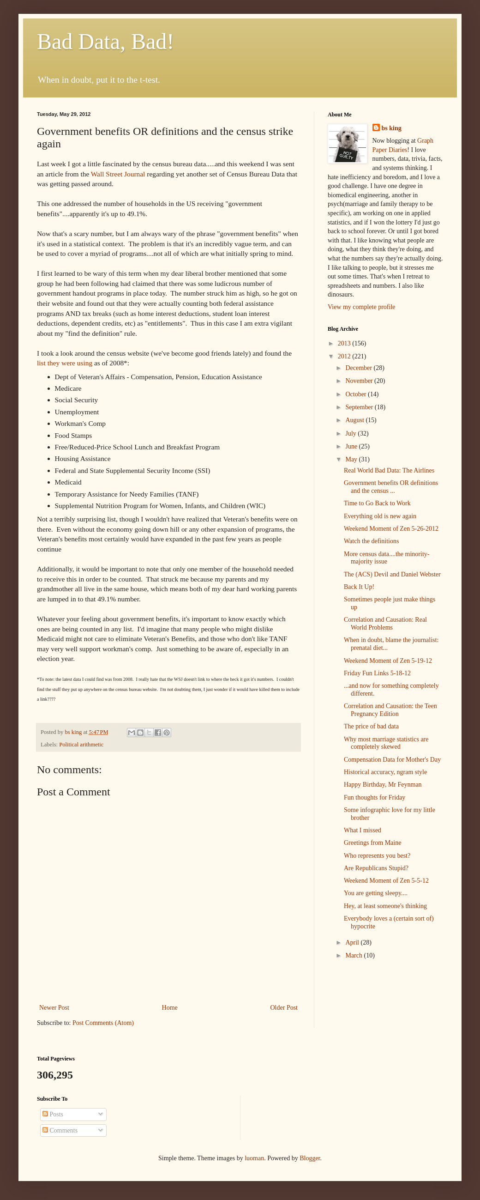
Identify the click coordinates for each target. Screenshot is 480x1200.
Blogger (310, 1158)
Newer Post (54, 1007)
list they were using (64, 363)
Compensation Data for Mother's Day (392, 759)
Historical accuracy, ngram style (385, 772)
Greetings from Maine (372, 842)
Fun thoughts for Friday (374, 797)
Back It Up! (359, 586)
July (351, 433)
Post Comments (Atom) (103, 1022)
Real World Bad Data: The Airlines (389, 470)
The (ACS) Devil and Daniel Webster (392, 574)
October (356, 394)
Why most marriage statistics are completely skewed (386, 743)
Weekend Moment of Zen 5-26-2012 (391, 528)
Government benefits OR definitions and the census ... (391, 486)
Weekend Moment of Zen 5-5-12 (386, 880)
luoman (254, 1158)
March (354, 955)
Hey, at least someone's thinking (385, 906)
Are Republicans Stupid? (376, 868)
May (352, 459)
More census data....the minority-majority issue (386, 558)
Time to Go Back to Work (377, 503)
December (359, 367)
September (359, 407)
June (352, 446)
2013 (345, 343)
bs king (392, 128)
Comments (60, 1130)
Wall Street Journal (118, 174)
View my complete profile (362, 306)
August (355, 420)
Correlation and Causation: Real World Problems (385, 623)
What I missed (362, 830)
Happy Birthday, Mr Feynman (383, 784)
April (352, 942)
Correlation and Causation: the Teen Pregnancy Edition (390, 710)
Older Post (284, 1007)
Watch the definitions (371, 541)
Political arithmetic (81, 744)
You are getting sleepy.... (376, 893)
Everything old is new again (380, 516)
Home (170, 1007)
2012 (345, 356)
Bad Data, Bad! (105, 41)
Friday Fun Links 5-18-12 (377, 673)
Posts (52, 1114)
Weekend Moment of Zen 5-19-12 (388, 660)
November (359, 380)
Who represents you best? (377, 855)
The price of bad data (371, 726)
